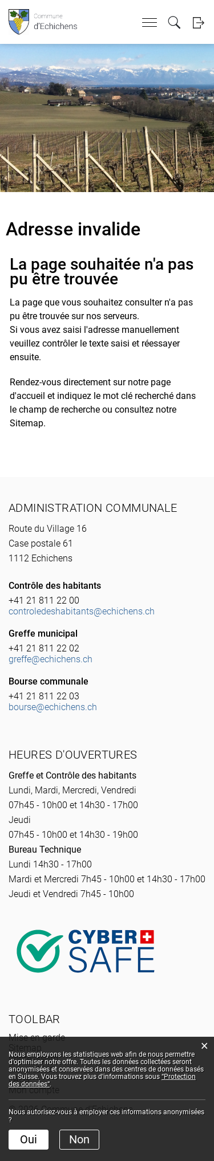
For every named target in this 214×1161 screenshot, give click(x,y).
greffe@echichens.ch (50, 659)
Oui (28, 1139)
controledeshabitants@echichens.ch (82, 611)
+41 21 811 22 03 (44, 696)
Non (79, 1139)
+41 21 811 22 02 (44, 648)
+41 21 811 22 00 (44, 600)
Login (198, 22)
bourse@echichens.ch (53, 707)
